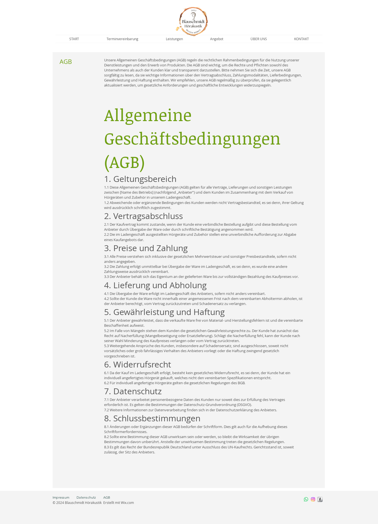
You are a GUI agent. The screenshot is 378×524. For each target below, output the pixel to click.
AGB (107, 497)
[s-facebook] (320, 499)
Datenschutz (86, 497)
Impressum (65, 497)
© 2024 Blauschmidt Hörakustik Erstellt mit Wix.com (93, 502)
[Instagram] (313, 499)
